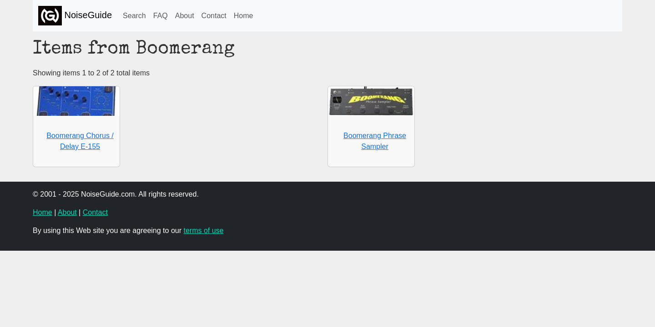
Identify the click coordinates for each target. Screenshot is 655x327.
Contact (214, 16)
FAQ (160, 16)
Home (243, 16)
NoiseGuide (75, 15)
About (184, 16)
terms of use (203, 230)
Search (134, 16)
